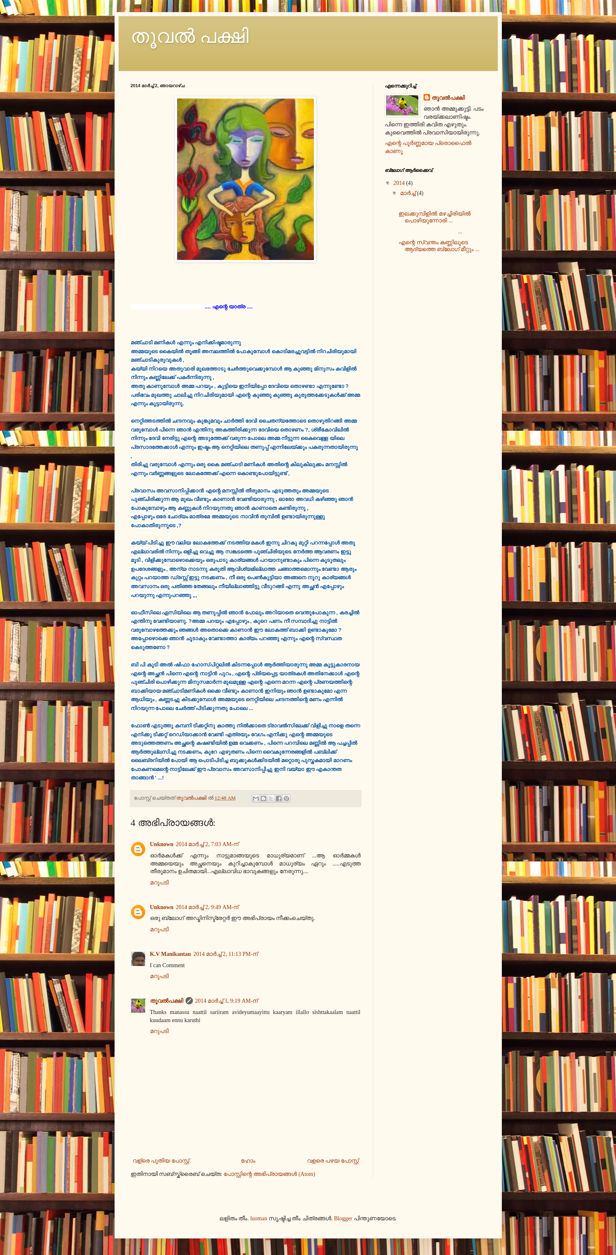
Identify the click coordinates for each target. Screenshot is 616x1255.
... (430, 231)
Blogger (343, 1218)
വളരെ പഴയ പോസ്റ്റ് (333, 1161)
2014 (399, 183)
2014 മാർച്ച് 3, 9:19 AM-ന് (226, 1001)
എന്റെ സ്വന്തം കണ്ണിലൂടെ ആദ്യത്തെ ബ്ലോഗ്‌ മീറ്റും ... (439, 245)
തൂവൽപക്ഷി (166, 1001)
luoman (258, 1218)
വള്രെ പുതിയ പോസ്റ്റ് (161, 1161)
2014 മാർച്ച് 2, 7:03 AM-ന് (207, 844)
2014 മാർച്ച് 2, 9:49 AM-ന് (207, 907)
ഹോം (248, 1161)
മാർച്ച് (408, 193)
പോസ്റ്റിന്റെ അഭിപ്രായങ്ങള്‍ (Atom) (269, 1174)
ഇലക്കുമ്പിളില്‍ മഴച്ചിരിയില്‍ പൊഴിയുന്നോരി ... (435, 217)
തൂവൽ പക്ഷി (189, 36)
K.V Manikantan (170, 954)
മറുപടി (159, 883)
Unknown (161, 844)
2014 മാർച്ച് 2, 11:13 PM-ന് (225, 954)
